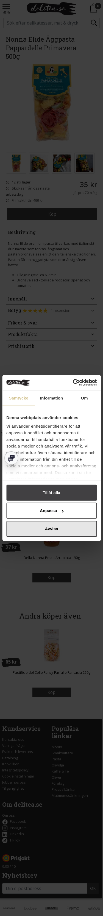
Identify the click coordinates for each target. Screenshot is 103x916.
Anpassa (52, 510)
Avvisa (51, 528)
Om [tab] (84, 397)
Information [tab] (51, 397)
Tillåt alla (51, 492)
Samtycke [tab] (18, 397)
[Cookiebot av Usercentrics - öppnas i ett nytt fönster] (73, 382)
